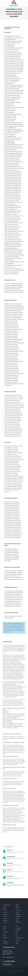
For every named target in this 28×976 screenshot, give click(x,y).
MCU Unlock (9, 863)
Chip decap (9, 850)
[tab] (9, 846)
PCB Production (10, 882)
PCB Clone (9, 869)
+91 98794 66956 (9, 961)
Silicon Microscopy (11, 856)
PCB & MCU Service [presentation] (9, 846)
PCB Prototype (10, 876)
